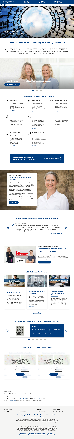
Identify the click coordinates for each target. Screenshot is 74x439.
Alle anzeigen (37, 312)
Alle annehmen (51, 433)
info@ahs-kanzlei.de (37, 398)
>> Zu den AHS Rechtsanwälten (12, 84)
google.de (52, 234)
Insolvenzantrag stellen (13, 292)
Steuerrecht (17, 50)
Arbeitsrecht (63, 48)
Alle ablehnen (23, 433)
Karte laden (20, 374)
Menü (71, 5)
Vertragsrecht (27, 50)
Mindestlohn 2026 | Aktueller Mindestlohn (37, 292)
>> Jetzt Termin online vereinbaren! (52, 158)
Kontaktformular (23, 398)
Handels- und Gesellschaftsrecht (50, 48)
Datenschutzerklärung (25, 371)
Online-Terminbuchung (11, 400)
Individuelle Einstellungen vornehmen (37, 433)
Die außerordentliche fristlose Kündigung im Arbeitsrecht (57, 293)
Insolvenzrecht (9, 50)
